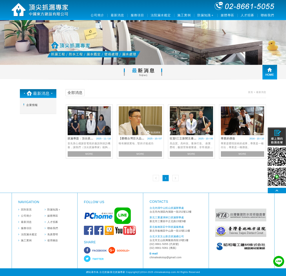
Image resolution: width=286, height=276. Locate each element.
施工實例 (184, 15)
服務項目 (137, 15)
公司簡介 (97, 15)
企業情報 (32, 104)
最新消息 (117, 15)
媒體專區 (227, 15)
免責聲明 (52, 234)
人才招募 (247, 15)
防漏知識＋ (205, 15)
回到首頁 (26, 209)
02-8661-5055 (244, 6)
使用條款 (52, 240)
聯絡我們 (267, 15)
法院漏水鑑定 (161, 15)
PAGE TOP (277, 190)
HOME (269, 72)
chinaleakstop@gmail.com (165, 257)
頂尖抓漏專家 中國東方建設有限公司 (40, 10)
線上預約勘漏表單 (277, 136)
